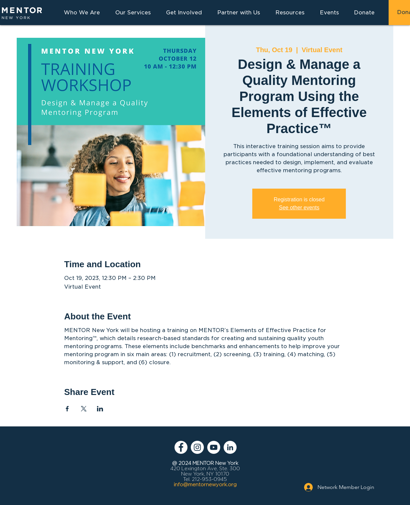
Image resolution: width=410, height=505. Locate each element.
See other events (299, 207)
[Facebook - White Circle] (180, 447)
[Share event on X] (84, 408)
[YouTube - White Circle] (213, 447)
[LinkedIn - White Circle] (230, 447)
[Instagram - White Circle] (197, 447)
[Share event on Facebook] (67, 408)
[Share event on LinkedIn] (100, 408)
